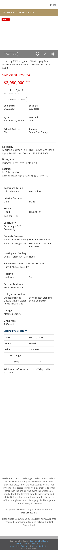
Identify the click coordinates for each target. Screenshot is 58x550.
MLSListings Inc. (29, 512)
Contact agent (11, 54)
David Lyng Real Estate (39, 541)
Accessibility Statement (20, 546)
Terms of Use (21, 543)
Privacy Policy (36, 543)
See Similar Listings (15, 99)
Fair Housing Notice (40, 546)
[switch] (37, 54)
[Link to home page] (3, 4)
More (53, 4)
